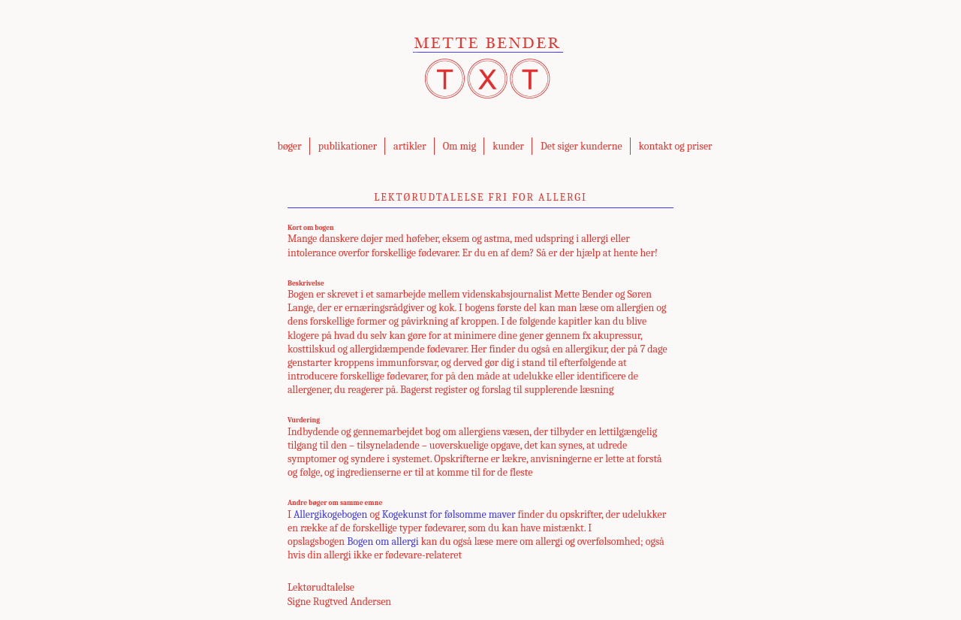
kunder (508, 146)
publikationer (347, 146)
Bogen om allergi (382, 541)
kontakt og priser (675, 146)
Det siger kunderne (581, 146)
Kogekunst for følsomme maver (449, 514)
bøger (289, 146)
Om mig (460, 146)
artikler (409, 146)
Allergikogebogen (330, 514)
